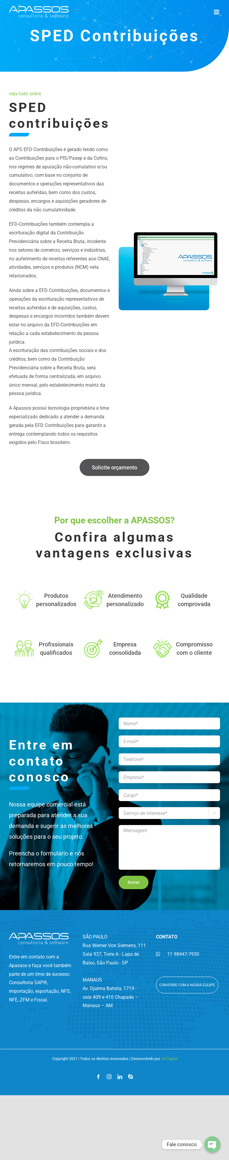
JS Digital (169, 1058)
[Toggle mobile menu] (217, 12)
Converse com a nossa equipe (187, 985)
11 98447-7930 (177, 954)
